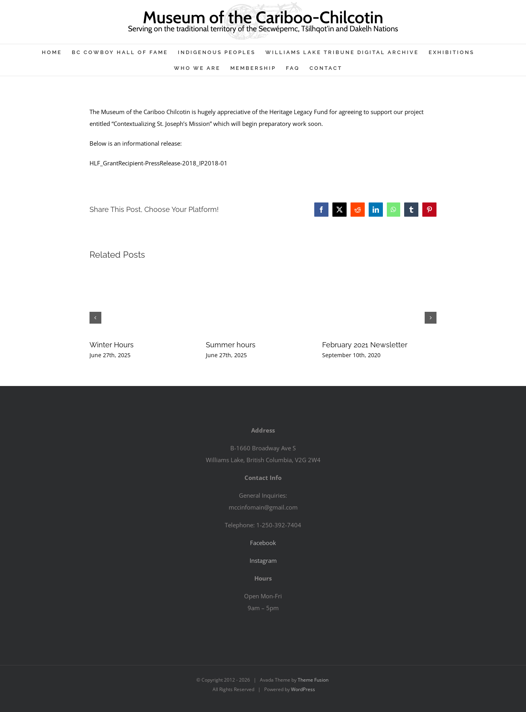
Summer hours (231, 345)
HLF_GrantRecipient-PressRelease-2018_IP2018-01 (159, 163)
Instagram (263, 560)
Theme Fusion (313, 679)
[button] (95, 318)
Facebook (263, 543)
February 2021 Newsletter (364, 345)
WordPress (303, 689)
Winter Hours (112, 345)
